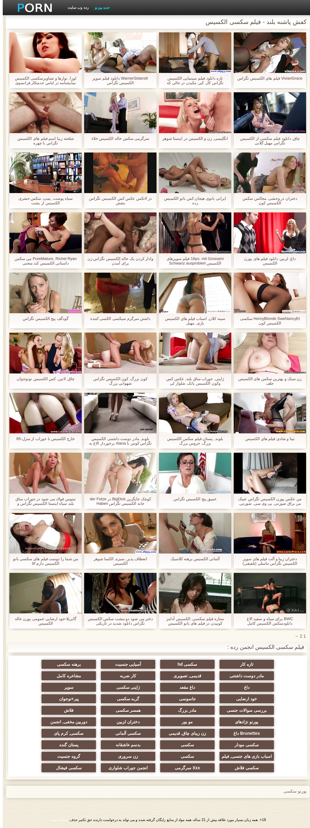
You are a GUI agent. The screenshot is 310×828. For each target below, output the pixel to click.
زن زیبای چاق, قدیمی (185, 733)
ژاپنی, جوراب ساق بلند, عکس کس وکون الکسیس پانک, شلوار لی (192, 381)
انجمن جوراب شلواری (125, 767)
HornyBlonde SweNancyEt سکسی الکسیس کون (267, 320)
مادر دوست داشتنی (244, 675)
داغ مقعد (184, 687)
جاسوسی (184, 698)
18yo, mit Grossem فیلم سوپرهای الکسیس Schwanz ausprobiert (192, 260)
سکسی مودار (244, 744)
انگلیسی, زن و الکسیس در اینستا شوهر (192, 138)
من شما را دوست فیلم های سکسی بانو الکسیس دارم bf (42, 561)
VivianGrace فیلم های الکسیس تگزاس (267, 78)
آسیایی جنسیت (125, 664)
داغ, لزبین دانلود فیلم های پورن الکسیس (267, 260)
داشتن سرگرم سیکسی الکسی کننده (117, 318)
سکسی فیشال (66, 767)
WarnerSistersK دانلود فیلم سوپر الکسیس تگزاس (117, 80)
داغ (244, 687)
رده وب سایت (75, 7)
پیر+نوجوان (66, 698)
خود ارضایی (243, 698)
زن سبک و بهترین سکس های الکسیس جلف (267, 381)
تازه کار (244, 664)
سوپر (66, 687)
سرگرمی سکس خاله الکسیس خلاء (118, 138)
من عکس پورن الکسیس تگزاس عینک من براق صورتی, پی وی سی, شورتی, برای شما (267, 501)
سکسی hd (184, 664)
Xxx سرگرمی (184, 767)
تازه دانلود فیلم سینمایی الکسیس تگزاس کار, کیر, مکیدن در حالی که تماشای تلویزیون (192, 80)
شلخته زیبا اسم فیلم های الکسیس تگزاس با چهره (43, 140)
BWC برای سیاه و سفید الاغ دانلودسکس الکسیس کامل (267, 621)
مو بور (184, 721)
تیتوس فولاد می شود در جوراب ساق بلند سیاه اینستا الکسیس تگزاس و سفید (43, 501)
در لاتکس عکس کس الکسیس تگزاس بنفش (117, 200)
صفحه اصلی (56, 820)
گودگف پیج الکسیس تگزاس (43, 318)
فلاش (66, 710)
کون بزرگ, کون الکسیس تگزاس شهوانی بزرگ (118, 381)
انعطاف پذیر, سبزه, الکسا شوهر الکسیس (118, 561)
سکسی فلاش (244, 767)
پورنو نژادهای (244, 721)
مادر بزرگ (184, 710)
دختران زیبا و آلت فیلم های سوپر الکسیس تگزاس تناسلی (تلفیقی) (267, 561)
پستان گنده (66, 744)
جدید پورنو (99, 7)
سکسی (184, 744)
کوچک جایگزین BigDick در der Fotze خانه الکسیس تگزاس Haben (117, 501)
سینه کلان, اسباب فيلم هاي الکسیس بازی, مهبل (192, 320)
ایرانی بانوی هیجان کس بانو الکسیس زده (192, 200)
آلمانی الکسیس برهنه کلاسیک (192, 559)
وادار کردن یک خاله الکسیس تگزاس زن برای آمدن (118, 260)
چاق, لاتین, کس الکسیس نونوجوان (43, 378)
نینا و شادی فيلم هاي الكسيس (267, 438)
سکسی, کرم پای (66, 733)
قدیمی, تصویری (185, 675)
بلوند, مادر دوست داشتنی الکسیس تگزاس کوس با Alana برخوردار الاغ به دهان (117, 440)
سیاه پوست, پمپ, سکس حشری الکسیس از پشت (43, 200)
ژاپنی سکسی (125, 687)
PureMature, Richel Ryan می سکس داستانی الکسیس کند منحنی (43, 260)
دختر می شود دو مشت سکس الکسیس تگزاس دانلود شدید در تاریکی (117, 621)
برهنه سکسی (66, 664)
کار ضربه (125, 675)
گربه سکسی (125, 698)
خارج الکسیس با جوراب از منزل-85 (43, 438)
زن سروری (125, 756)
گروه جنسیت (66, 756)
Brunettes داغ (244, 733)
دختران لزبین (125, 721)
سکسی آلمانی (125, 733)
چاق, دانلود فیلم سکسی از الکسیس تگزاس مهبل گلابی (267, 140)
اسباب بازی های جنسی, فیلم (244, 756)
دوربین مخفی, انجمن (66, 721)
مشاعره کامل (66, 675)
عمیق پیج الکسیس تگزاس (192, 499)
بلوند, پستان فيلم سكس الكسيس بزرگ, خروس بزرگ (192, 440)
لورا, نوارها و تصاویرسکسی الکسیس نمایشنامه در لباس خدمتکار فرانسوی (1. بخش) (42, 80)
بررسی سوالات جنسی (244, 710)
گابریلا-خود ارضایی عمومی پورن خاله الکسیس (43, 621)
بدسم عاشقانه (125, 744)
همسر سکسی (125, 710)
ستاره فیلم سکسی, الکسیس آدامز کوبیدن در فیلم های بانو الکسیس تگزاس (192, 621)
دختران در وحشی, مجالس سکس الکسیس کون (267, 200)
